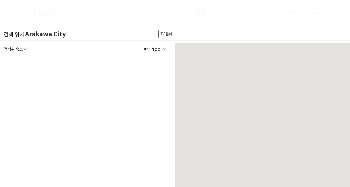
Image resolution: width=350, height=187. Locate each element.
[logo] (40, 11)
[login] (317, 12)
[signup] (296, 12)
